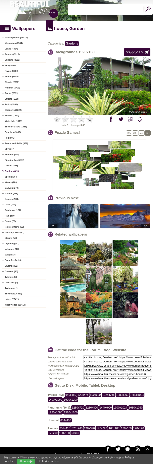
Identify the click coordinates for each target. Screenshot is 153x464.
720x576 (83, 394)
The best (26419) (13, 293)
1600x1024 (120, 407)
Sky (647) (9, 149)
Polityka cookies (49, 461)
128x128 (138, 428)
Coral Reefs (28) (13, 260)
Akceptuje (26, 461)
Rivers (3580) (12, 71)
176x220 (101, 428)
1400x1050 (55, 399)
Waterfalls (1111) (13, 121)
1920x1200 (70, 412)
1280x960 (122, 394)
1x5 (129, 133)
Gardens (72, 43)
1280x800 (92, 407)
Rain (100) (10, 216)
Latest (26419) (12, 299)
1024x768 (108, 394)
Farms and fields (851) (16, 143)
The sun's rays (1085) (16, 126)
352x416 (65, 428)
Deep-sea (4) (11, 282)
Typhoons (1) (11, 288)
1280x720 (78, 407)
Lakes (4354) (11, 49)
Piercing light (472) (14, 160)
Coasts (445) (11, 165)
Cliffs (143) (10, 204)
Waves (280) (11, 182)
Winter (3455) (12, 76)
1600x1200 (70, 399)
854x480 (65, 420)
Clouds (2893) (12, 82)
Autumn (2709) (12, 87)
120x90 (53, 433)
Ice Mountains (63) (14, 227)
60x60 (75, 433)
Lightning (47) (12, 243)
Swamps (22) (11, 266)
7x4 (148, 133)
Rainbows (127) (13, 210)
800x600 (95, 394)
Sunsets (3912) (12, 60)
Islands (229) (11, 193)
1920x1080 (55, 412)
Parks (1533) (11, 104)
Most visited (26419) (15, 305)
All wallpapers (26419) (16, 37)
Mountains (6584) (14, 43)
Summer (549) (12, 154)
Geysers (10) (11, 271)
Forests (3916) (12, 54)
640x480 (70, 394)
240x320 (89, 428)
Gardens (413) (12, 171)
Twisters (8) (11, 277)
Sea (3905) (10, 65)
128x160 (126, 428)
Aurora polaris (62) (14, 232)
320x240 (77, 428)
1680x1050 (135, 407)
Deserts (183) (12, 199)
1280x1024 (137, 394)
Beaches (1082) (13, 132)
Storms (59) (11, 238)
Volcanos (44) (12, 249)
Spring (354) (11, 177)
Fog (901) (10, 138)
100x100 (64, 433)
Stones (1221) (12, 115)
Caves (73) (10, 221)
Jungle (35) (10, 254)
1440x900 (106, 407)
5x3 (141, 133)
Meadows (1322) (13, 110)
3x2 (135, 133)
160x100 (114, 428)
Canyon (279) (12, 188)
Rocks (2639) (11, 93)
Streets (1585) (12, 99)
